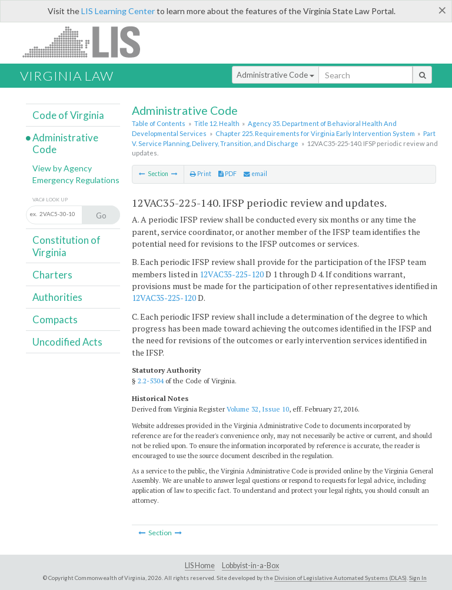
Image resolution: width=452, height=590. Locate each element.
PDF (227, 173)
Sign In (418, 577)
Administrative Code (275, 74)
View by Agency (62, 168)
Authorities (57, 297)
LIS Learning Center (118, 11)
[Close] (442, 10)
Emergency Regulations (75, 180)
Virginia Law (67, 76)
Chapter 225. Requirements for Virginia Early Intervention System (315, 133)
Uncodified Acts (67, 342)
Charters (52, 275)
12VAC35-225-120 (232, 274)
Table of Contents (158, 123)
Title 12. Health (217, 123)
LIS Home (200, 565)
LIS (88, 41)
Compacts (55, 319)
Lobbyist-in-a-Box (250, 565)
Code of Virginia (68, 115)
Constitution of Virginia (66, 246)
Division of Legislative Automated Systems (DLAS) (340, 577)
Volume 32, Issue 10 (258, 409)
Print (200, 173)
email (255, 173)
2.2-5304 (151, 380)
